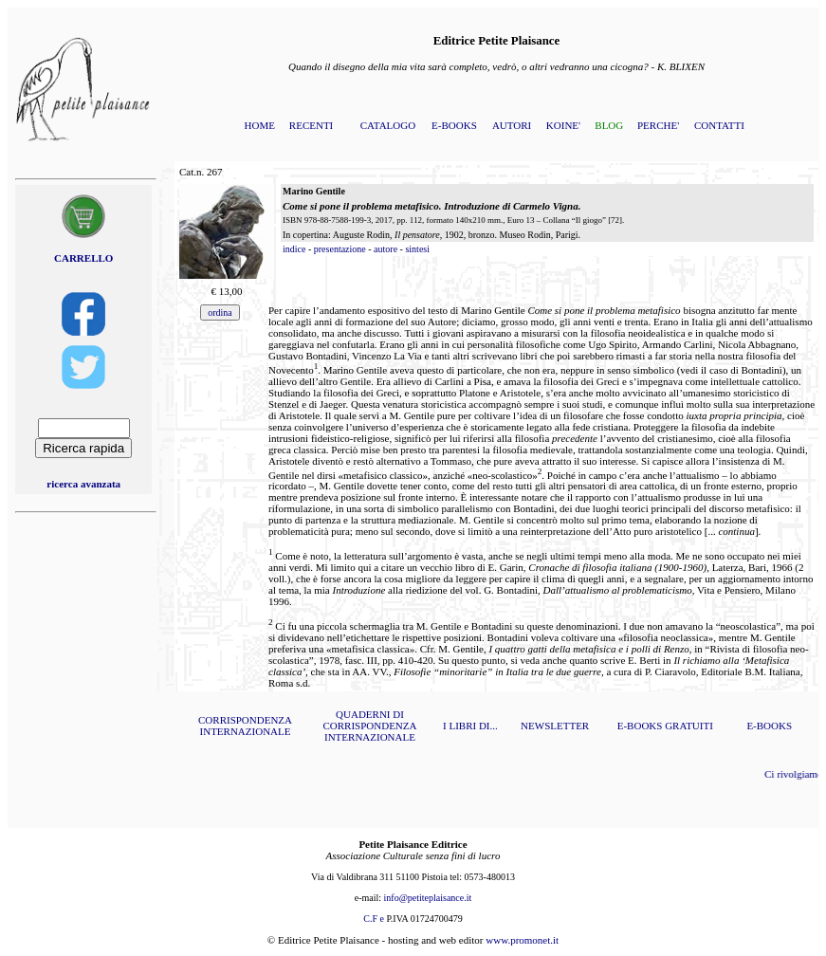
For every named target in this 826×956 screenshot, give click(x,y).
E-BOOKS (454, 125)
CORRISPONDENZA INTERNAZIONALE (245, 725)
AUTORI (511, 125)
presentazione (340, 249)
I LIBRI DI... (470, 725)
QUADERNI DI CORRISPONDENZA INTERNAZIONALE (369, 725)
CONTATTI (719, 125)
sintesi (417, 249)
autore (385, 249)
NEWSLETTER (555, 725)
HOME (260, 125)
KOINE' (563, 125)
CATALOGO (387, 125)
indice (294, 249)
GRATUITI (689, 725)
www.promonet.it (522, 940)
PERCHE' (658, 125)
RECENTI (311, 125)
